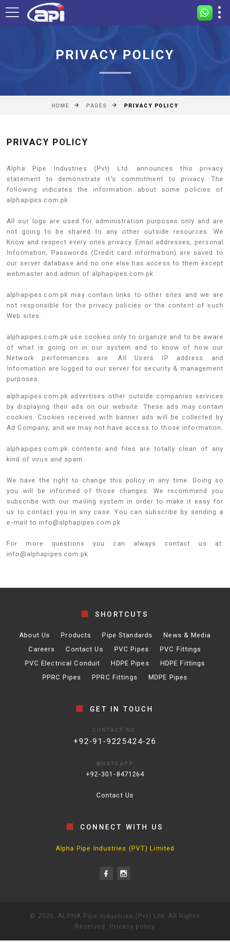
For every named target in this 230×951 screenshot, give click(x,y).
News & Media (187, 635)
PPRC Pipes (61, 677)
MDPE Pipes (168, 677)
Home (60, 106)
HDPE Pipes (130, 663)
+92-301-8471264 (115, 774)
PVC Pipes (131, 649)
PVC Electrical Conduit (62, 663)
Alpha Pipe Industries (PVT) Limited (115, 848)
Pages (96, 106)
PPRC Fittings (115, 677)
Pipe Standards (127, 635)
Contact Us (84, 649)
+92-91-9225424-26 (115, 741)
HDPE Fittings (182, 663)
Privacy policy (133, 926)
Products (76, 635)
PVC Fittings (181, 649)
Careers (41, 649)
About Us (34, 635)
